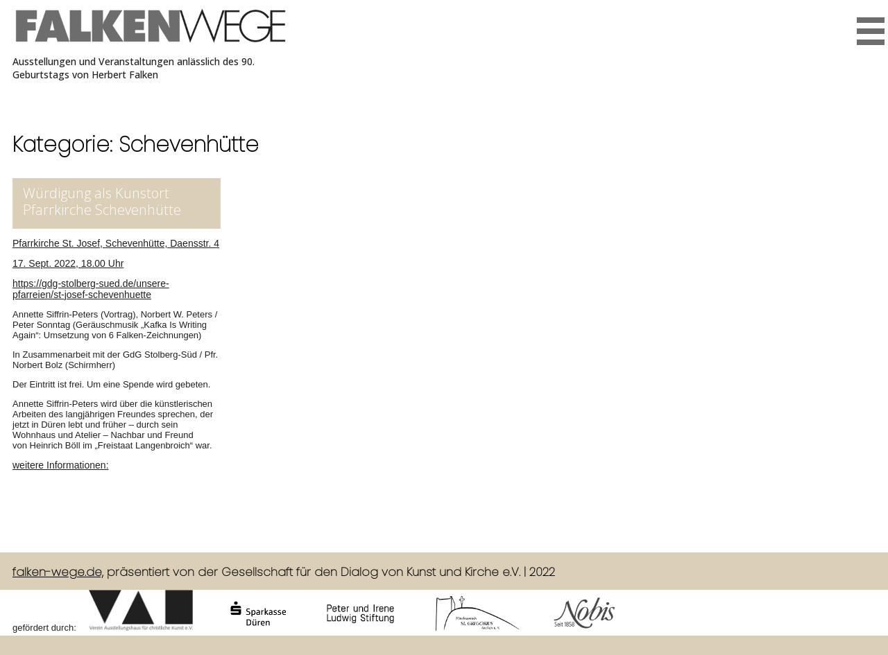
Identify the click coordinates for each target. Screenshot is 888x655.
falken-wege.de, (57, 572)
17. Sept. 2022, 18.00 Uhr (67, 263)
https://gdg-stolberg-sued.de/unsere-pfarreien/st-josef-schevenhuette (90, 289)
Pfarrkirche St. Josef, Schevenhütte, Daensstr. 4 (115, 243)
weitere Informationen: (60, 465)
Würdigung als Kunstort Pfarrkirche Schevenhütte (102, 201)
